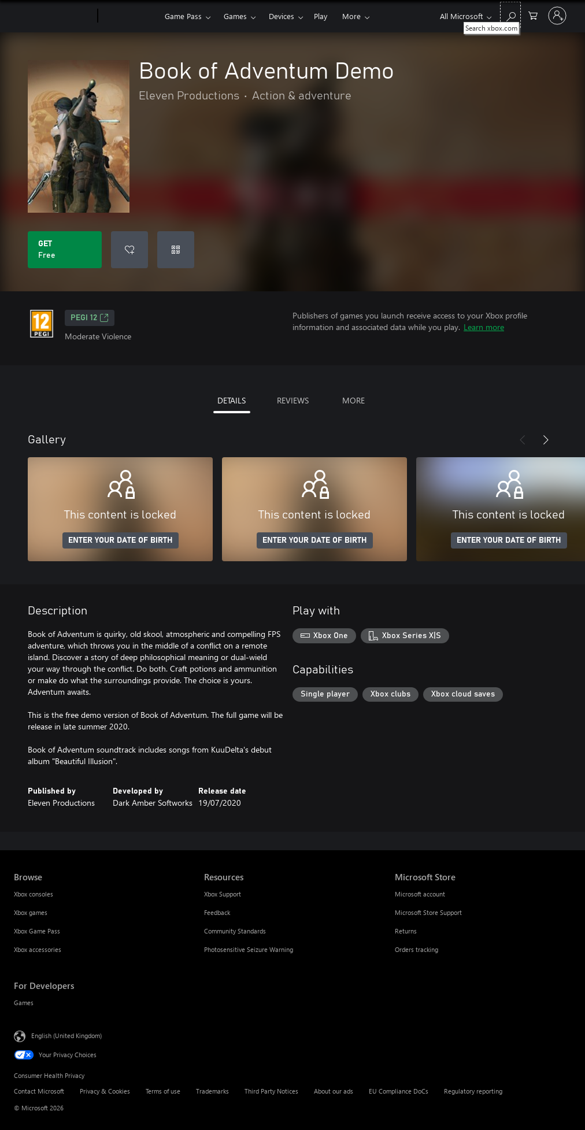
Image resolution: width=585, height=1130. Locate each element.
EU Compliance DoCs (398, 1091)
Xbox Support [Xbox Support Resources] (222, 894)
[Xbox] (129, 16)
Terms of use (163, 1091)
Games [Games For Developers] (24, 1002)
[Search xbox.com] (510, 15)
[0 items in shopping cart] (533, 14)
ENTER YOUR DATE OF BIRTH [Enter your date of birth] (120, 540)
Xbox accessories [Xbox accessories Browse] (37, 949)
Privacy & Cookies (105, 1091)
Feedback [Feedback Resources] (217, 912)
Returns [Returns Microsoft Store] (406, 931)
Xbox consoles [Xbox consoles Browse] (33, 894)
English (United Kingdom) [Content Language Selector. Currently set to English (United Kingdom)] (66, 1035)
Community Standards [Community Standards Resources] (235, 931)
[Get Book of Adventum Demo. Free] (65, 249)
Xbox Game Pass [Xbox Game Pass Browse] (37, 931)
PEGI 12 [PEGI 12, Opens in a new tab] (90, 318)
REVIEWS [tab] (293, 400)
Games (235, 16)
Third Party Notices (271, 1091)
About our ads (333, 1091)
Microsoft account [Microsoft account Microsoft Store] (420, 894)
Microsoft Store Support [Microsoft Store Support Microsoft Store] (428, 912)
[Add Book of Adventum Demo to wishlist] (129, 249)
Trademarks (212, 1091)
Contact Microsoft (39, 1091)
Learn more (484, 326)
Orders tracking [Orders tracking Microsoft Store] (416, 949)
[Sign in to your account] (557, 15)
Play (320, 16)
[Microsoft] (53, 16)
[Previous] (522, 440)
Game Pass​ (183, 16)
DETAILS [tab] (231, 400)
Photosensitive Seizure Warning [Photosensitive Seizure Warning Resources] (248, 949)
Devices (281, 16)
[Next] (545, 440)
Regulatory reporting (473, 1091)
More (351, 16)
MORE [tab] (353, 400)
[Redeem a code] (175, 249)
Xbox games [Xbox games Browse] (30, 912)
